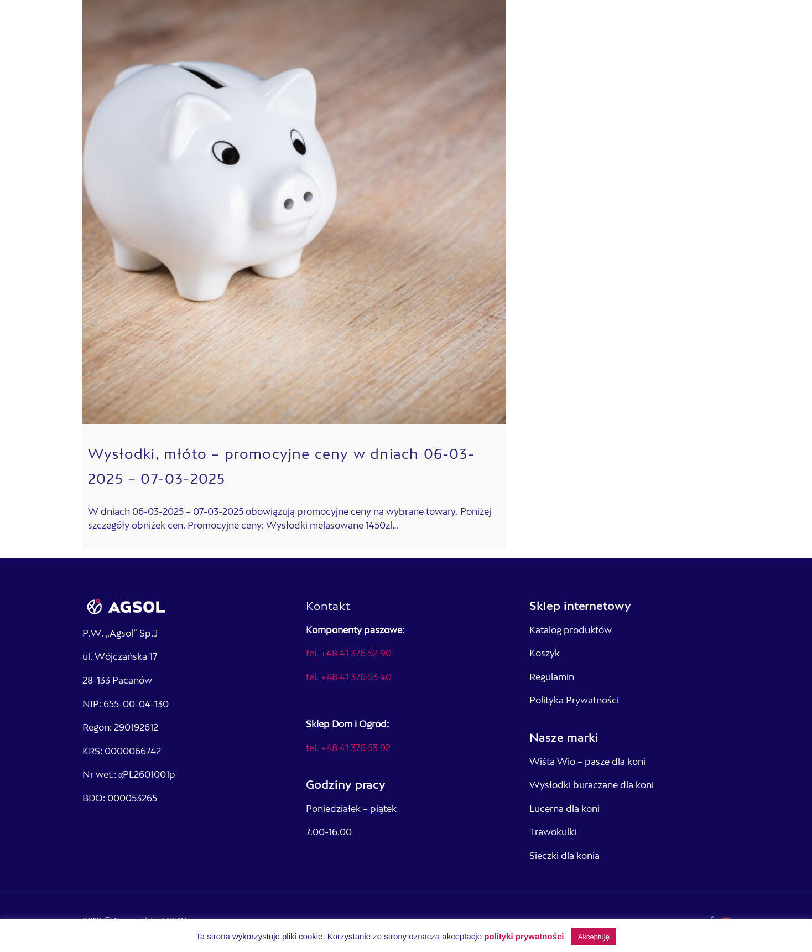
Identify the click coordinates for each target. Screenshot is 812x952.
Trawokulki (552, 833)
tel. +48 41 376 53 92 (348, 748)
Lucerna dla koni (564, 809)
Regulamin (551, 678)
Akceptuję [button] (594, 937)
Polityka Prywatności (574, 701)
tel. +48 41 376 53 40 (349, 678)
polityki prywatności (524, 936)
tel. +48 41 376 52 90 (349, 654)
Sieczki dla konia (564, 856)
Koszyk (544, 654)
